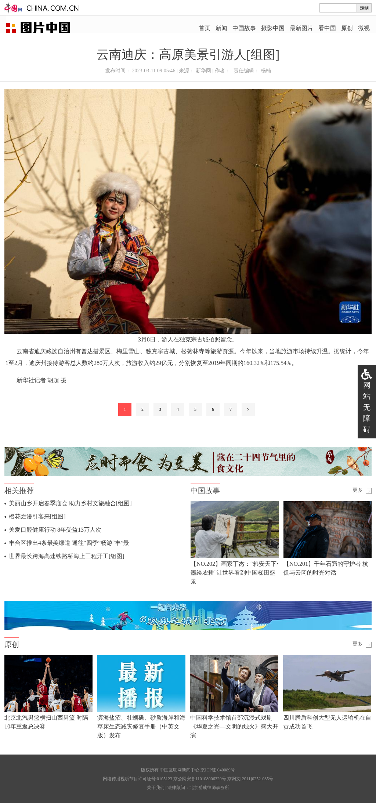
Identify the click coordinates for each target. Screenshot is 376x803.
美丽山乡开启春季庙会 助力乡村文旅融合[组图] (70, 503)
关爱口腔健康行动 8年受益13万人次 (55, 530)
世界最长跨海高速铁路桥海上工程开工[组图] (66, 556)
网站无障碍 (366, 407)
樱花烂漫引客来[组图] (37, 516)
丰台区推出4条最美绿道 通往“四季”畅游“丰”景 (69, 543)
